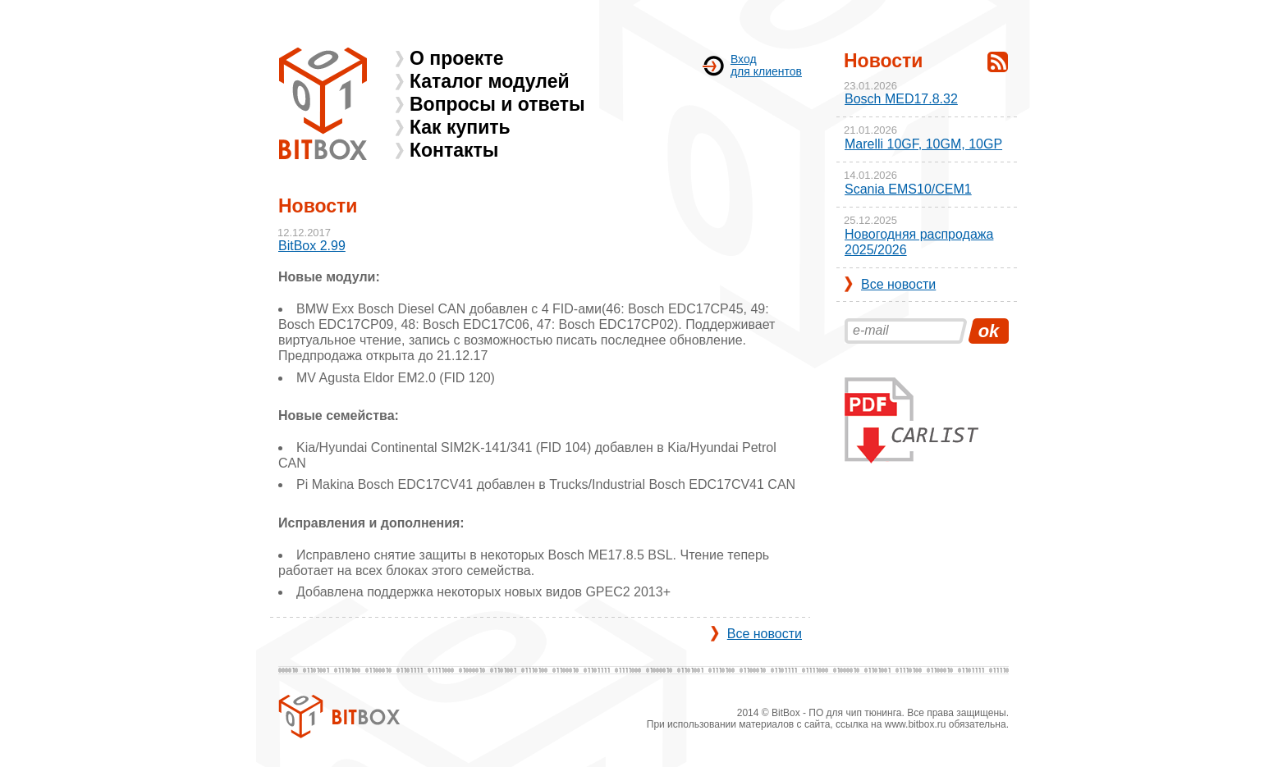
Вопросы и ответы (497, 104)
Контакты (454, 150)
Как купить (460, 127)
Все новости (764, 634)
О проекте (457, 58)
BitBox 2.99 (312, 246)
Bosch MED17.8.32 (901, 99)
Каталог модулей (490, 81)
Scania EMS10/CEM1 (908, 189)
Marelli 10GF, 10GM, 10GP (923, 144)
